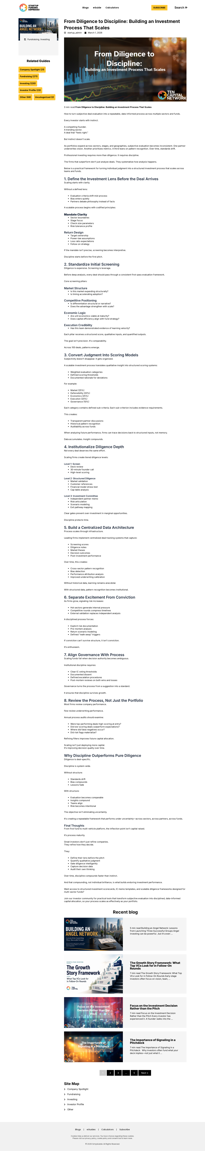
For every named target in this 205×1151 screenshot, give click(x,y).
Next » (144, 1072)
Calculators (112, 7)
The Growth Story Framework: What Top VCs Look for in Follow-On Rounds (155, 965)
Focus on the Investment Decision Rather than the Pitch (154, 1007)
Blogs (85, 7)
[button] (181, 7)
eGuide (97, 7)
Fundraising (33, 39)
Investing (45, 39)
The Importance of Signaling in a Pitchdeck (153, 1041)
